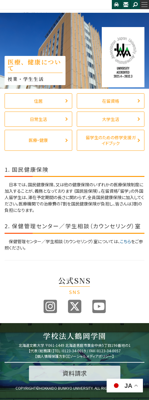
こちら (125, 241)
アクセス (116, 4)
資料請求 (74, 373)
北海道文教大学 (56, 4)
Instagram (50, 306)
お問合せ (125, 4)
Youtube (99, 306)
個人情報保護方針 (51, 356)
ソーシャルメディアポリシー (91, 356)
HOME (10, 14)
